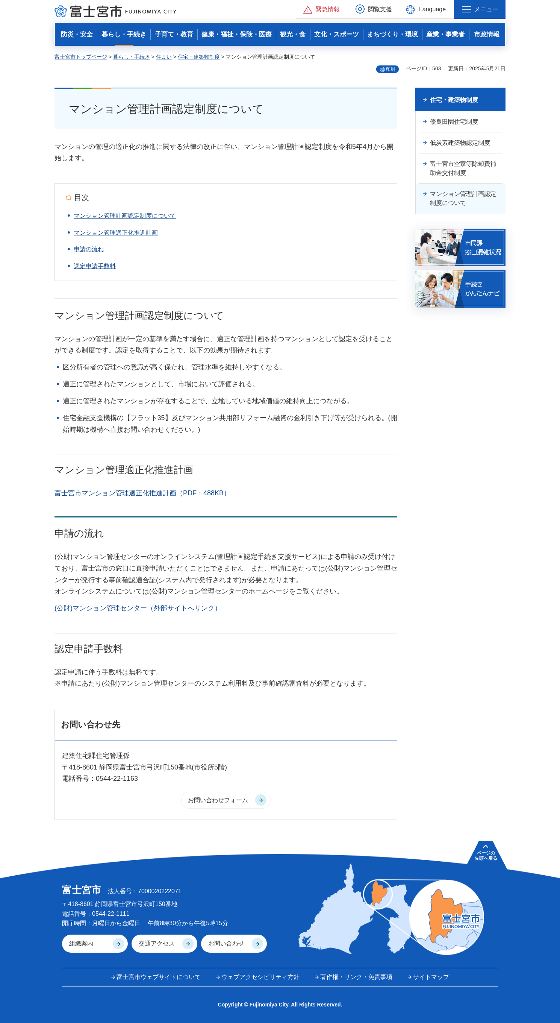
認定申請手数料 (95, 266)
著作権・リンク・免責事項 (356, 977)
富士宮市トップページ (80, 57)
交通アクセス (157, 943)
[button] (322, 9)
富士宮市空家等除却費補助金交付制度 (463, 168)
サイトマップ (431, 977)
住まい (164, 57)
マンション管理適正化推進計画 (116, 232)
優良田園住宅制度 (454, 121)
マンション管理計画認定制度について (125, 215)
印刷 (390, 69)
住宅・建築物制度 (199, 57)
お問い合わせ (226, 943)
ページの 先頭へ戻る (486, 855)
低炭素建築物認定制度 (460, 143)
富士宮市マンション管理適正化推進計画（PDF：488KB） (142, 493)
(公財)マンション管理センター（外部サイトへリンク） (137, 608)
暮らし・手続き (131, 57)
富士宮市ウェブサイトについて (159, 977)
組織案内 (81, 943)
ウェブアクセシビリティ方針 (260, 977)
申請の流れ (89, 249)
